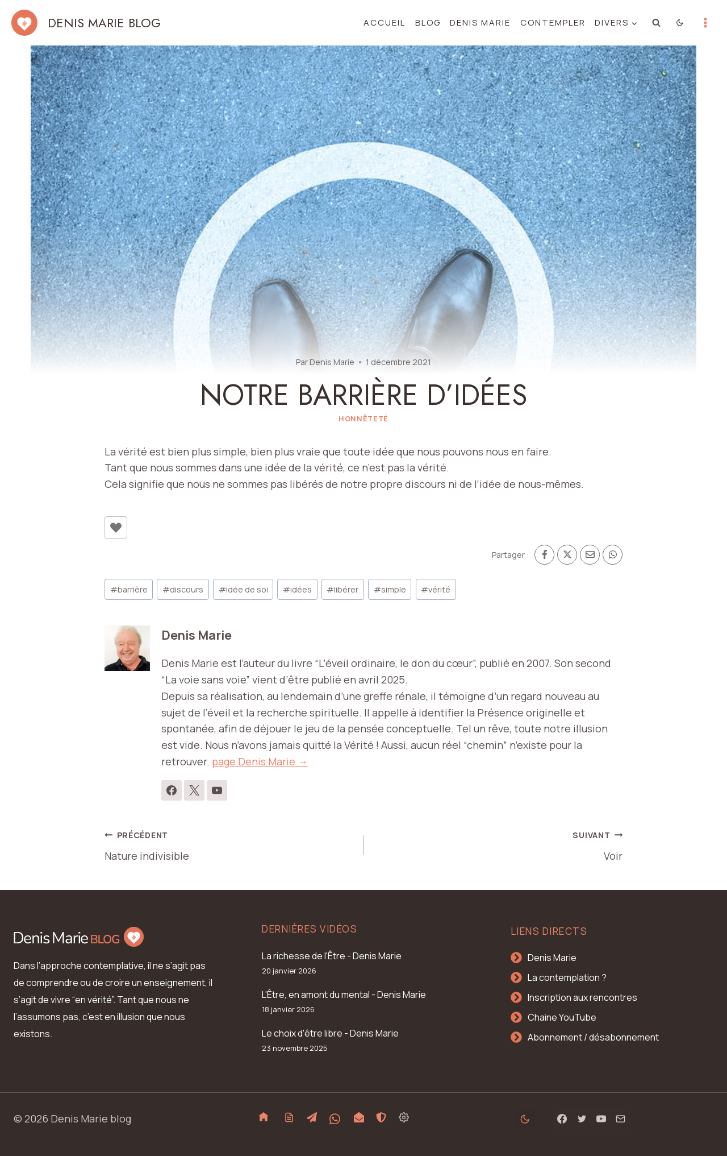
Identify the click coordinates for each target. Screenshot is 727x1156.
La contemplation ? (567, 977)
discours (182, 589)
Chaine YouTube (562, 1017)
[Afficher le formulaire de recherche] (656, 22)
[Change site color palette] (680, 23)
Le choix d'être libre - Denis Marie (330, 1033)
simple (390, 589)
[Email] (590, 555)
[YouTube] (601, 1119)
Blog (428, 22)
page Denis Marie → (260, 761)
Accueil (385, 22)
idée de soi (243, 589)
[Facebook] (544, 555)
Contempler (553, 22)
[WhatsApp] (612, 555)
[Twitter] (581, 1119)
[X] (567, 555)
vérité (435, 589)
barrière (129, 589)
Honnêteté (363, 419)
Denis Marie (480, 22)
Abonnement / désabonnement (593, 1037)
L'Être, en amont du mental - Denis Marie (344, 994)
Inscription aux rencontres (582, 997)
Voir (498, 844)
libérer (342, 589)
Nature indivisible (229, 844)
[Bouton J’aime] (115, 527)
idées (297, 589)
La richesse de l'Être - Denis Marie (332, 956)
